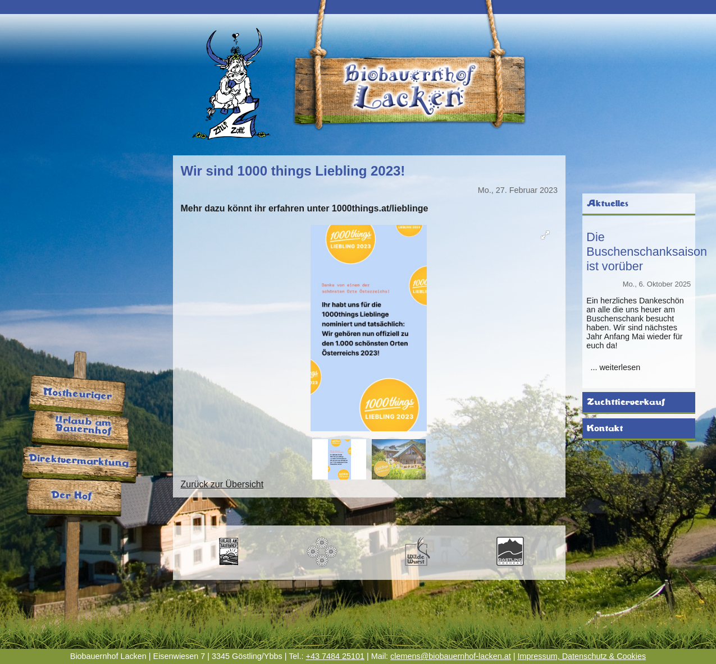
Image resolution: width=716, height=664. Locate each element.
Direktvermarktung (78, 460)
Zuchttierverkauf (626, 402)
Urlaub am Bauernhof (83, 426)
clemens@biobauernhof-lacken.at (450, 656)
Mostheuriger (77, 394)
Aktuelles (607, 203)
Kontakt (605, 428)
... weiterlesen (615, 367)
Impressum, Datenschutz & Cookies (581, 656)
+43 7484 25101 (335, 656)
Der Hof (71, 496)
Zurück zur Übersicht (221, 484)
